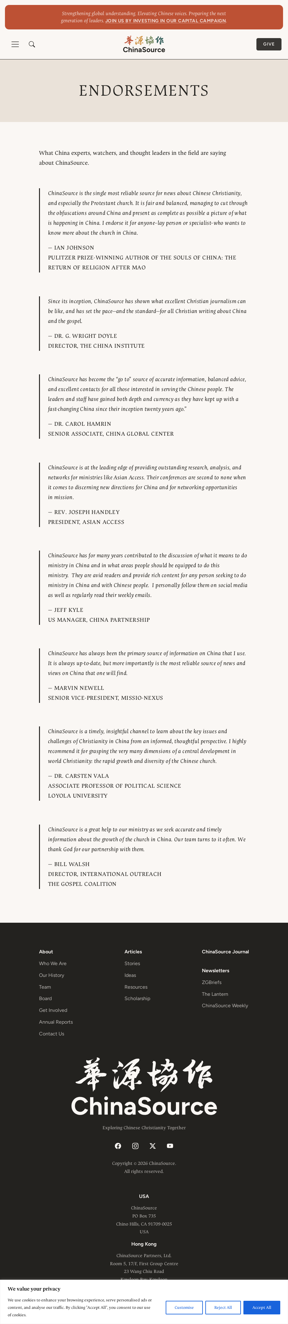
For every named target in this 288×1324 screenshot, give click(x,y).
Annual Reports (56, 1022)
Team (45, 987)
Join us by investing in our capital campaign (165, 21)
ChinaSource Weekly (225, 1005)
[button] (32, 44)
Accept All (261, 1307)
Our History (51, 975)
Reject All (223, 1307)
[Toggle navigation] (15, 44)
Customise (184, 1307)
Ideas (130, 975)
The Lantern (215, 994)
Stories (132, 963)
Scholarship (137, 998)
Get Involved (53, 1010)
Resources (135, 987)
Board (45, 998)
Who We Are (53, 963)
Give (269, 44)
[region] (144, 1302)
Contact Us (51, 1034)
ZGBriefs (211, 982)
